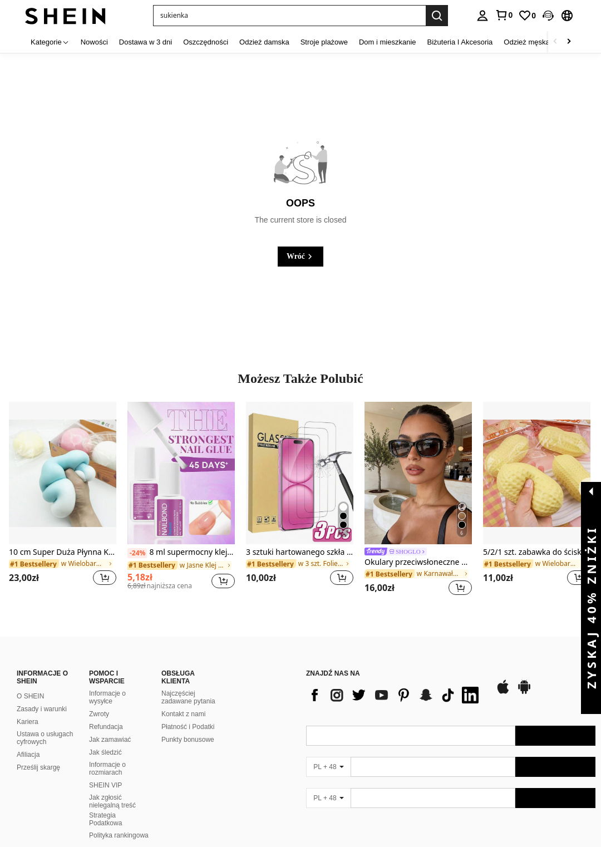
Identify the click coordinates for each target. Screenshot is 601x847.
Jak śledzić (105, 739)
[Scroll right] (569, 42)
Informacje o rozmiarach (107, 755)
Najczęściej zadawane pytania (188, 684)
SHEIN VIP (105, 772)
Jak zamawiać (110, 726)
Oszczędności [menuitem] (205, 42)
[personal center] (482, 15)
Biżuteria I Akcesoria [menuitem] (460, 42)
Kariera (27, 708)
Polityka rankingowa (119, 822)
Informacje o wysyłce (107, 684)
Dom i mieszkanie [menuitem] (387, 42)
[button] (289, 15)
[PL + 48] (328, 753)
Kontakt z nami (183, 701)
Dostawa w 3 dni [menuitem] (145, 42)
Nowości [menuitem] (94, 42)
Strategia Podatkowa (105, 806)
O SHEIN (30, 683)
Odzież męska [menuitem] (526, 42)
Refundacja (106, 713)
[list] (395, 681)
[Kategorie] (50, 42)
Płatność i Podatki (187, 713)
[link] (504, 15)
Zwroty (99, 701)
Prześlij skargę (38, 754)
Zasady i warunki (42, 696)
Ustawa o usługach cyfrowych (45, 724)
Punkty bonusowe (187, 726)
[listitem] (62, 500)
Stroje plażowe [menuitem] (324, 42)
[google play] (524, 679)
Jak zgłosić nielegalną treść (112, 788)
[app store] (503, 679)
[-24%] (137, 553)
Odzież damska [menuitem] (264, 42)
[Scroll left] (555, 42)
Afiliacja (28, 741)
